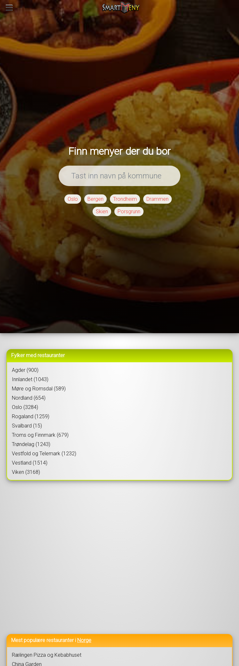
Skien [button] (102, 211)
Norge (84, 640)
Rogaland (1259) (30, 416)
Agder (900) (25, 370)
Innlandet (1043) (30, 379)
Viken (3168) (26, 472)
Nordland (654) (28, 398)
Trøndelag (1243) (31, 444)
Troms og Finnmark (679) (40, 435)
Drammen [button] (157, 199)
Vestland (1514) (29, 463)
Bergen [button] (95, 199)
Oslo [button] (73, 199)
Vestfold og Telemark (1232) (44, 454)
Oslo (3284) (25, 407)
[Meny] (9, 7)
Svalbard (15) (27, 426)
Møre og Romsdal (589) (39, 389)
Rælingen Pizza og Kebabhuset (46, 655)
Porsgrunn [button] (129, 211)
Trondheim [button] (125, 199)
